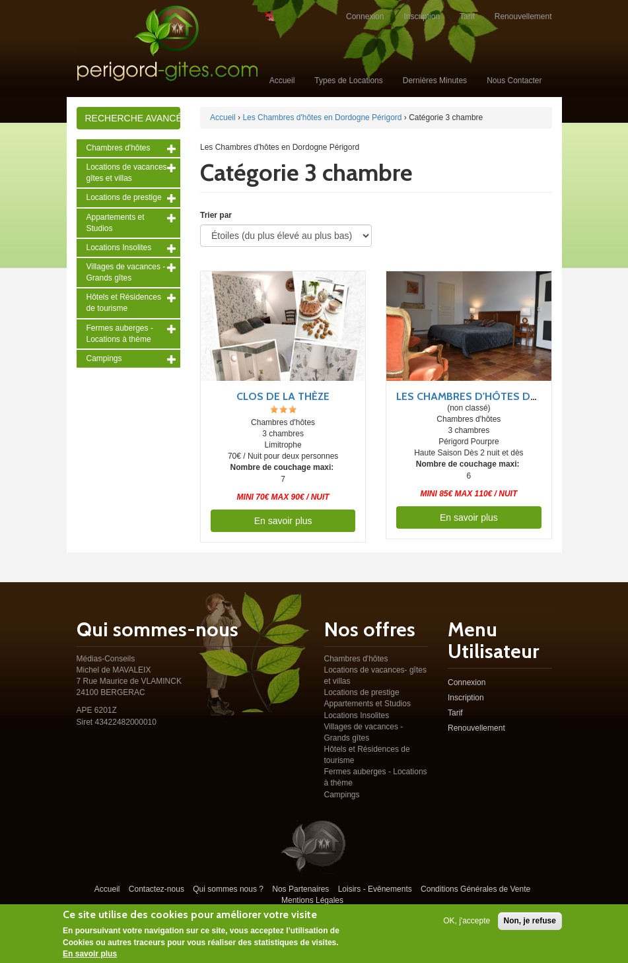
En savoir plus (283, 520)
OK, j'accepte (466, 922)
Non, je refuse (530, 922)
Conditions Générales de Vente (475, 889)
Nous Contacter (514, 80)
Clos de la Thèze (283, 396)
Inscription (421, 16)
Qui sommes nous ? (228, 889)
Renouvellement (523, 16)
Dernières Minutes (435, 80)
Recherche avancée (133, 118)
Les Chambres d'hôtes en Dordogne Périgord (321, 117)
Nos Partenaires (300, 889)
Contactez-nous (156, 889)
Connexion (365, 16)
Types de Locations (348, 80)
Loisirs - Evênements (375, 889)
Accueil (282, 80)
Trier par (216, 215)
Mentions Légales (312, 900)
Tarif (467, 16)
